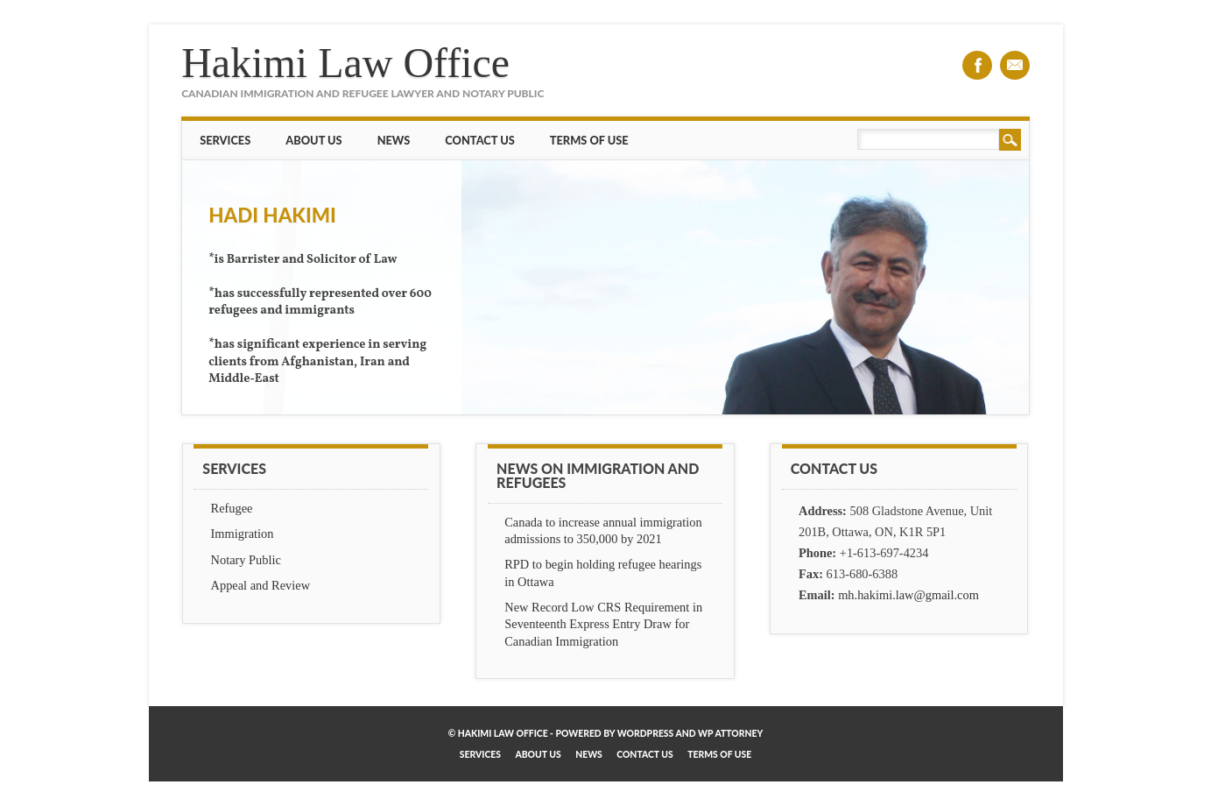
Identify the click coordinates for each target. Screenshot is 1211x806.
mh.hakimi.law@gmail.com (908, 595)
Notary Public (246, 560)
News (394, 140)
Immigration (242, 534)
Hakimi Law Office (345, 62)
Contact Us (479, 140)
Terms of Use (589, 140)
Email (1015, 65)
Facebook (977, 65)
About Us (313, 140)
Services (225, 140)
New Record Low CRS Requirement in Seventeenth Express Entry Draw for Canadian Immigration (603, 623)
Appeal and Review (261, 585)
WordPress (645, 733)
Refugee (232, 508)
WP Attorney (730, 733)
